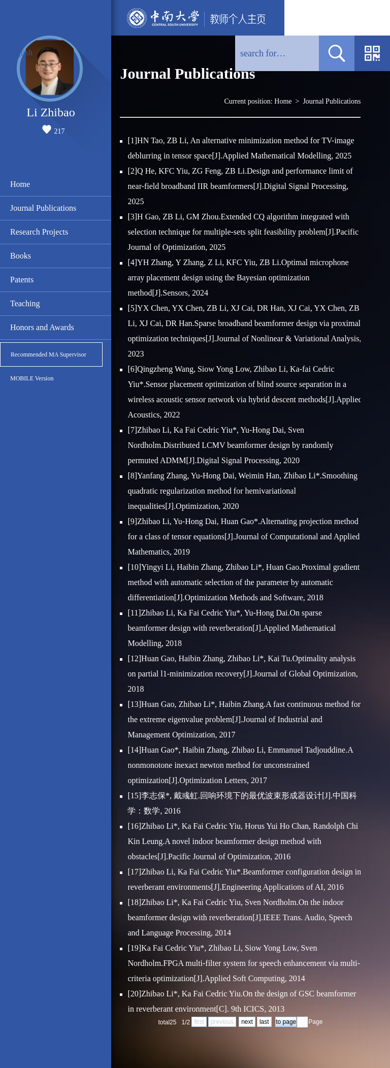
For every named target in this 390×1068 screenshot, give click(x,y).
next (247, 1021)
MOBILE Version (31, 378)
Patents (22, 279)
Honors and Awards (42, 327)
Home (20, 184)
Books (20, 255)
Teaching (25, 303)
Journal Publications (43, 208)
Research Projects (39, 232)
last (264, 1021)
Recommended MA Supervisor (48, 354)
